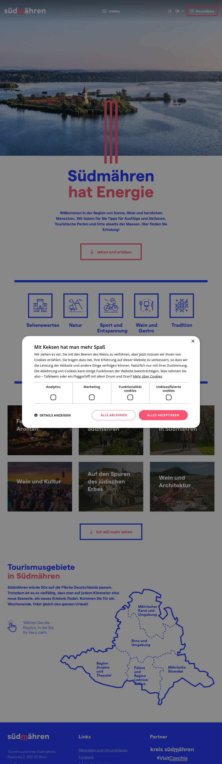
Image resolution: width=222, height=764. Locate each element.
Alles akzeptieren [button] (163, 415)
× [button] (192, 341)
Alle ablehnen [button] (114, 415)
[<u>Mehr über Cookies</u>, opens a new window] (147, 376)
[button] (52, 415)
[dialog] (111, 382)
